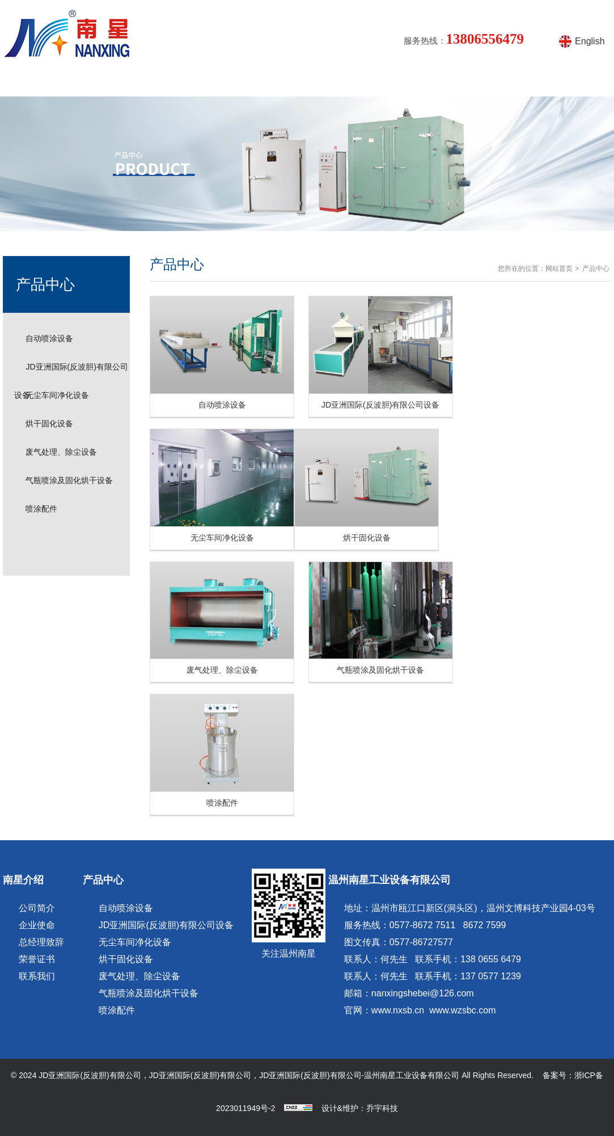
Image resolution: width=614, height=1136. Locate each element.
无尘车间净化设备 (57, 395)
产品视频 (404, 82)
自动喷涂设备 (49, 338)
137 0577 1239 (490, 976)
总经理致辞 (41, 942)
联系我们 (37, 976)
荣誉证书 (37, 959)
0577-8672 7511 (422, 925)
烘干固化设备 (49, 423)
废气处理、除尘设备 (61, 451)
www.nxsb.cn (397, 1010)
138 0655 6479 (490, 959)
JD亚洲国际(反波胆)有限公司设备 (166, 925)
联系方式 (550, 82)
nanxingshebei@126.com (422, 993)
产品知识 (258, 82)
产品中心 (185, 82)
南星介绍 (112, 82)
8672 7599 (484, 925)
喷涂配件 (41, 508)
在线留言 (477, 82)
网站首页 (40, 82)
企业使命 (37, 925)
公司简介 (37, 908)
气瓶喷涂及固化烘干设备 (69, 480)
